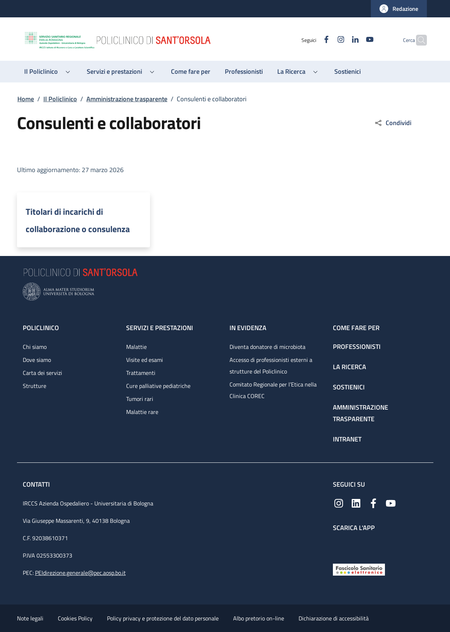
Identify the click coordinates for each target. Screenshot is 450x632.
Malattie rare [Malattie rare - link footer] (142, 411)
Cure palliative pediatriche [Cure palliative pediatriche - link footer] (158, 385)
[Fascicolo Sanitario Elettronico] (359, 569)
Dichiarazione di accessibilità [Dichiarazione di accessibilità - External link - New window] (334, 618)
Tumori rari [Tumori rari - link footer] (139, 398)
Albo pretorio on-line (258, 618)
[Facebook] (312, 40)
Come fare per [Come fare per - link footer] (356, 328)
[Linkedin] (341, 40)
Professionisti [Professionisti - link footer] (357, 346)
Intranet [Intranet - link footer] (347, 439)
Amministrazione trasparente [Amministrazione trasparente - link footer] (360, 413)
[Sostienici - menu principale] (347, 71)
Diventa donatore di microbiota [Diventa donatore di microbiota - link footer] (267, 346)
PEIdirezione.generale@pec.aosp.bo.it (80, 572)
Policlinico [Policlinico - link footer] (41, 328)
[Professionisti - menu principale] (244, 71)
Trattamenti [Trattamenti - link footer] (140, 372)
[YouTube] (355, 40)
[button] (399, 8)
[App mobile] (338, 546)
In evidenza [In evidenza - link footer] (248, 328)
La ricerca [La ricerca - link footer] (349, 367)
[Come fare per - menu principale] (191, 71)
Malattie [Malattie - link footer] (136, 346)
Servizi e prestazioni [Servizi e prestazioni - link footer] (159, 328)
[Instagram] (327, 40)
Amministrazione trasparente (126, 99)
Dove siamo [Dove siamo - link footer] (37, 359)
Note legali (30, 618)
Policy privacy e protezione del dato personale (163, 618)
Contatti (37, 484)
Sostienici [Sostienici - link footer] (349, 387)
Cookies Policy (75, 618)
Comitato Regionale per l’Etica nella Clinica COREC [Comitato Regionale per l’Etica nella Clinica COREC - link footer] (273, 390)
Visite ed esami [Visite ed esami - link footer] (144, 359)
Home (25, 99)
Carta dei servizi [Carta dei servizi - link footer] (42, 372)
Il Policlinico (60, 99)
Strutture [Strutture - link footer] (34, 385)
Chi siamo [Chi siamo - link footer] (35, 346)
